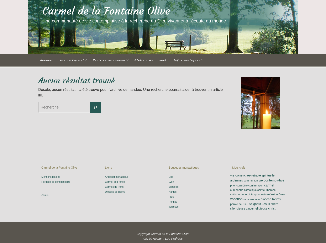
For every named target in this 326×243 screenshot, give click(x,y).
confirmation (255, 185)
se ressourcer (251, 199)
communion (250, 180)
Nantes (173, 191)
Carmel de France (115, 181)
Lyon (171, 181)
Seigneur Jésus (259, 204)
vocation (236, 199)
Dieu (281, 194)
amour (250, 208)
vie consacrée (240, 175)
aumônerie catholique (243, 189)
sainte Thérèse (266, 189)
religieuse (261, 208)
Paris (171, 196)
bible (250, 194)
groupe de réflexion (266, 194)
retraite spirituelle (263, 175)
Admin (44, 195)
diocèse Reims (271, 199)
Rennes (173, 201)
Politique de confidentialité (55, 181)
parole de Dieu (239, 204)
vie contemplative (271, 180)
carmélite (242, 185)
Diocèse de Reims (115, 191)
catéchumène (238, 194)
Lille (171, 176)
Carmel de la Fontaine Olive (106, 10)
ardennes (236, 180)
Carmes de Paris (114, 186)
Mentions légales (50, 176)
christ (271, 208)
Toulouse (174, 206)
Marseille (174, 186)
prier (233, 185)
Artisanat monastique (116, 176)
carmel (269, 185)
